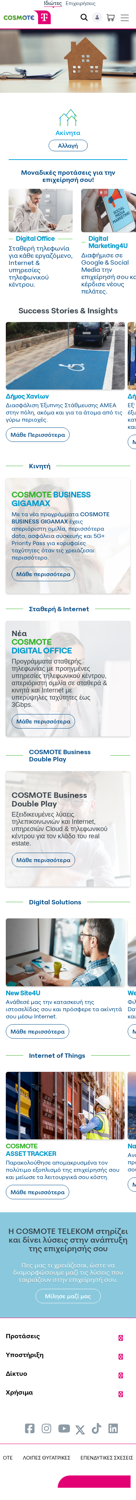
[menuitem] (29, 1428)
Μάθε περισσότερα (43, 574)
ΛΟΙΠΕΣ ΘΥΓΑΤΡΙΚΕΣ (46, 1458)
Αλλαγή (68, 145)
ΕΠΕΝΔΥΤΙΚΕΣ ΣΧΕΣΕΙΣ (107, 1458)
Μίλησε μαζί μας (68, 1296)
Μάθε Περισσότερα (38, 434)
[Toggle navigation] (125, 16)
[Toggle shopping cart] (111, 17)
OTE (8, 1458)
